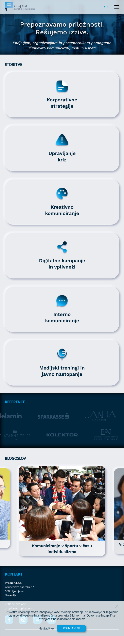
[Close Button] (117, 606)
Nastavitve (46, 628)
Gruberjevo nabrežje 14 (19, 587)
